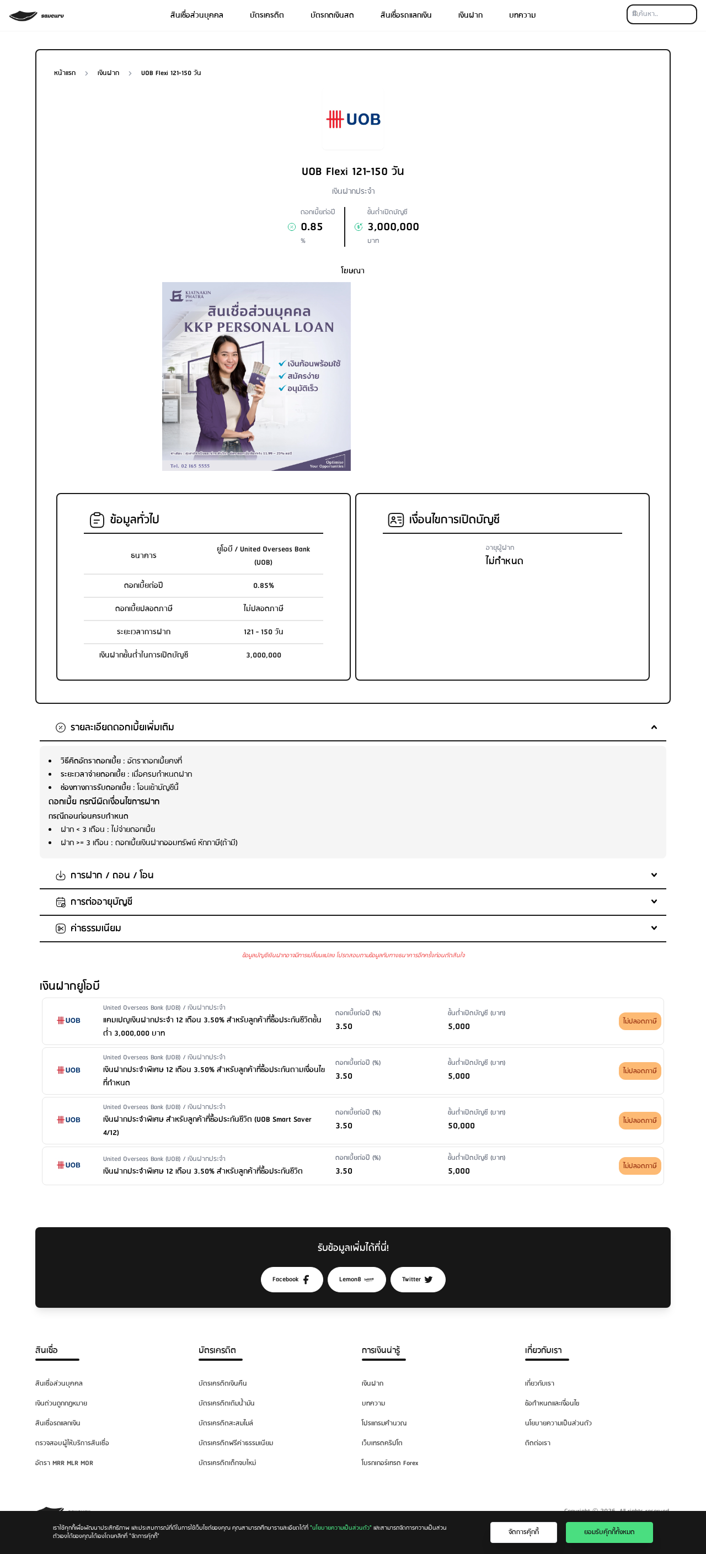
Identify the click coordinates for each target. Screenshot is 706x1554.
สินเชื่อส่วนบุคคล (196, 15)
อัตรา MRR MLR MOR (64, 1463)
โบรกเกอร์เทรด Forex (390, 1463)
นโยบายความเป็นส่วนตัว (558, 1423)
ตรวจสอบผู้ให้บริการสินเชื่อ (72, 1443)
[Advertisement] (449, 359)
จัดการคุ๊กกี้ (524, 1532)
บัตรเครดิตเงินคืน (223, 1383)
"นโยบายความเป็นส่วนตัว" (341, 1528)
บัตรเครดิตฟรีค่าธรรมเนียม (236, 1443)
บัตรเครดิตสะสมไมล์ (226, 1423)
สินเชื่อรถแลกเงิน (406, 15)
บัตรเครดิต (267, 15)
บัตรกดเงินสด (332, 15)
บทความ (522, 15)
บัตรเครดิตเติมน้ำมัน (227, 1403)
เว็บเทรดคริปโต (382, 1443)
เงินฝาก (470, 15)
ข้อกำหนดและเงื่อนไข (552, 1403)
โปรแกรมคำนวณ (384, 1423)
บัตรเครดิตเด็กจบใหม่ (227, 1463)
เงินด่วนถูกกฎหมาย (61, 1403)
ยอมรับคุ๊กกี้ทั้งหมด (609, 1532)
